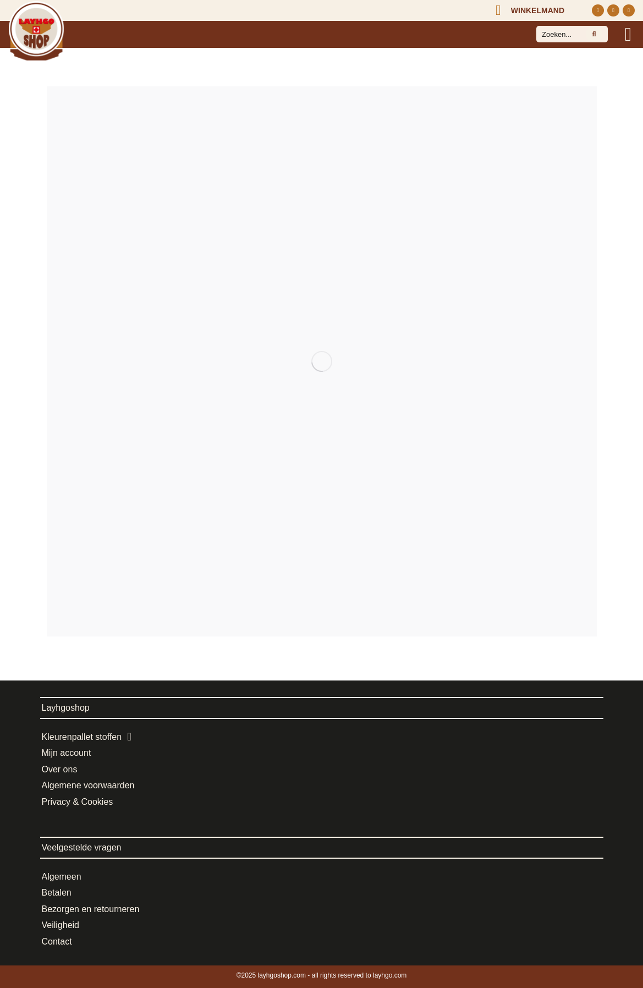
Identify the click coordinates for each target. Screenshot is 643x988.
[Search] (594, 34)
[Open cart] (527, 10)
